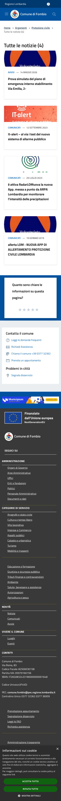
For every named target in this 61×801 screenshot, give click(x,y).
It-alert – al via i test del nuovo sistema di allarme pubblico (29, 137)
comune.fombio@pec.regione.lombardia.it (31, 692)
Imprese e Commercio (19, 530)
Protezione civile (41, 28)
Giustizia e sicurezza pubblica (23, 572)
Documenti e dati (16, 499)
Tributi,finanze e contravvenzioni (25, 577)
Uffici (10, 478)
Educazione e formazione (21, 566)
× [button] (57, 749)
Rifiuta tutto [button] (30, 789)
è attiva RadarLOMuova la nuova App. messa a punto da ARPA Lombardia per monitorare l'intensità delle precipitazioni (30, 192)
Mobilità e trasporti (18, 551)
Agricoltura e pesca (18, 597)
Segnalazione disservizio (20, 716)
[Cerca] (54, 14)
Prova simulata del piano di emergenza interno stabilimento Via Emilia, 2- (30, 83)
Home (7, 28)
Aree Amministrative (19, 473)
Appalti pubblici (15, 535)
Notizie (11, 613)
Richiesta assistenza (18, 727)
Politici (11, 488)
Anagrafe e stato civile (19, 515)
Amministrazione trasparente (23, 742)
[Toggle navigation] (6, 14)
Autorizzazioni (15, 592)
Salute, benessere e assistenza (24, 587)
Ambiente (12, 582)
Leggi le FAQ (14, 721)
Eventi (11, 643)
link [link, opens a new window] (13, 774)
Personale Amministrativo (21, 494)
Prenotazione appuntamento (23, 711)
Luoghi (11, 638)
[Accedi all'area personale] (48, 4)
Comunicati (14, 127)
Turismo (11, 546)
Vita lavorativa (15, 525)
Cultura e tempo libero (19, 520)
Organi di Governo (17, 468)
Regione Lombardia (15, 4)
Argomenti (21, 28)
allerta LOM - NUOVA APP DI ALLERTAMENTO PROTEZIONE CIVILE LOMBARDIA (29, 249)
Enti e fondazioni (16, 483)
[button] (30, 795)
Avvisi (11, 72)
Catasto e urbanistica (19, 540)
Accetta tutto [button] (30, 781)
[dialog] (30, 773)
